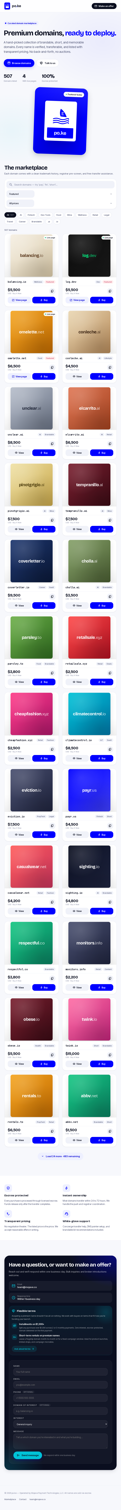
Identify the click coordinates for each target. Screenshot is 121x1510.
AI (21, 215)
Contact (22, 1499)
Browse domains (19, 63)
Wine (69, 215)
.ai (49, 221)
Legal (106, 215)
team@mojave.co (38, 1499)
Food (58, 215)
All (10, 215)
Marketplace (10, 1499)
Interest (18, 1418)
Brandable (37, 221)
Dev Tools (45, 215)
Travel (10, 221)
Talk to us (47, 63)
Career (22, 221)
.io (57, 221)
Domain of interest (32, 1405)
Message (18, 1431)
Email (16, 1379)
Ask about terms (24, 1349)
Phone (23, 1392)
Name (16, 1366)
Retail (95, 215)
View (77, 376)
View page (19, 300)
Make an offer (104, 6)
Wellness (82, 215)
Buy (44, 300)
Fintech (31, 215)
